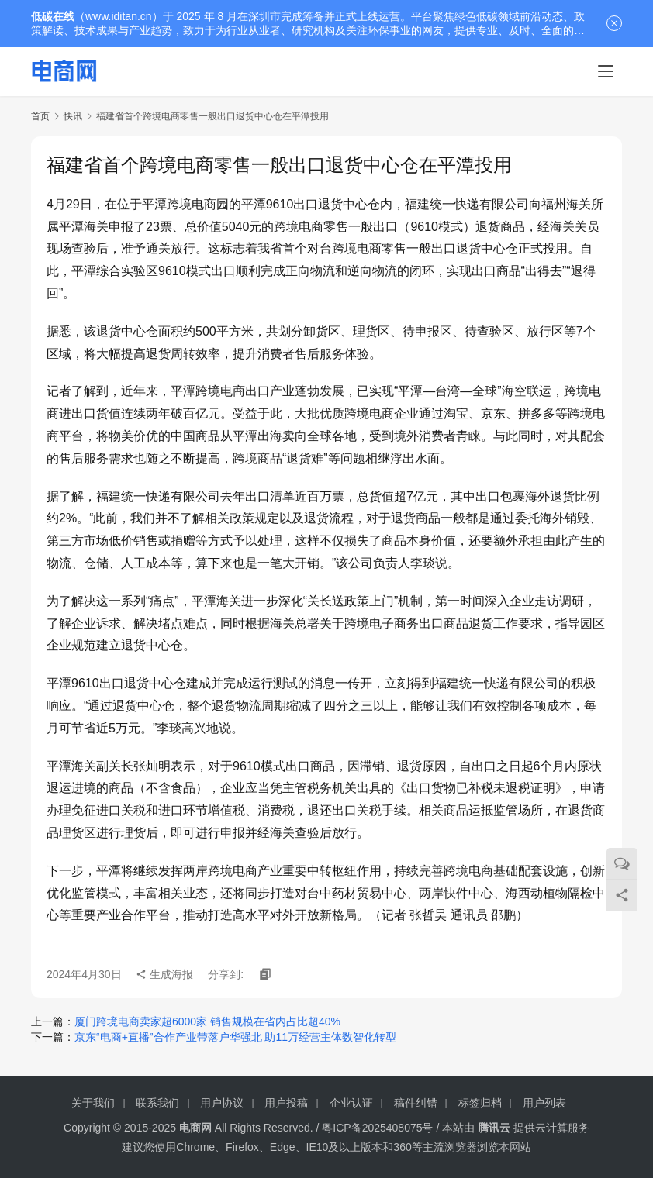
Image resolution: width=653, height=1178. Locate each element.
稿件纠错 (415, 1103)
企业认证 (351, 1103)
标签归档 (480, 1103)
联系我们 (157, 1103)
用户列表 (544, 1103)
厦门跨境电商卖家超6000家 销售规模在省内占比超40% (207, 1021)
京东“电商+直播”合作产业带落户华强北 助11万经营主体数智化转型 (235, 1037)
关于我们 (93, 1103)
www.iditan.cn (118, 16)
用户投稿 (286, 1103)
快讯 (73, 116)
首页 (40, 116)
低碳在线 (52, 16)
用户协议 (222, 1103)
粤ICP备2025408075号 (377, 1127)
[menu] (605, 71)
